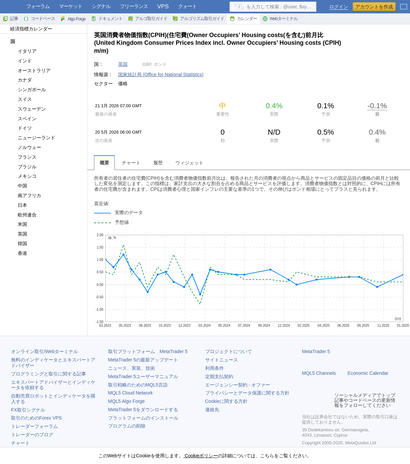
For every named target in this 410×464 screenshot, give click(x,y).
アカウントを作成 (374, 6)
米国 (18, 224)
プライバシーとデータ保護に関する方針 (247, 393)
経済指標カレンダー (27, 28)
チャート (20, 443)
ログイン (338, 6)
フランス (23, 157)
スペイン (23, 118)
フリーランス (134, 6)
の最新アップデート (143, 359)
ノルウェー (25, 147)
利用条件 (214, 368)
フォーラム (38, 6)
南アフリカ (25, 195)
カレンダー (243, 18)
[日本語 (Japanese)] (403, 4)
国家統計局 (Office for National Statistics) (160, 74)
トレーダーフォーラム (34, 426)
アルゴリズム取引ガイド (198, 18)
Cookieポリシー (200, 455)
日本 (18, 205)
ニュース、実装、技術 (131, 368)
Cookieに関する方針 (226, 401)
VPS (163, 6)
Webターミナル (280, 18)
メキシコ (23, 176)
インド (21, 60)
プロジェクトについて (228, 351)
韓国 (18, 243)
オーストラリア (30, 70)
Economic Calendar (367, 373)
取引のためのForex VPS (36, 418)
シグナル (101, 6)
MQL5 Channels (319, 373)
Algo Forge (73, 18)
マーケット (70, 6)
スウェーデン (28, 109)
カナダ (21, 80)
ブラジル (23, 166)
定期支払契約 (219, 376)
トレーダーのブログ (32, 434)
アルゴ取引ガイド (147, 18)
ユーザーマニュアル (143, 376)
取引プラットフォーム (148, 351)
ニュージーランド (32, 137)
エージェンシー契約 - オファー (237, 385)
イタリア (23, 51)
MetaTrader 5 (316, 351)
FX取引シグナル (28, 410)
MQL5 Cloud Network (130, 393)
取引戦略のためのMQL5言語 (138, 385)
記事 (10, 18)
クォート (187, 6)
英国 (18, 234)
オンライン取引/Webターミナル (44, 351)
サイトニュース (221, 359)
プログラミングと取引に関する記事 (48, 373)
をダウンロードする (143, 409)
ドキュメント (106, 18)
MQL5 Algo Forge (126, 401)
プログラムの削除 (127, 426)
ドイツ (21, 128)
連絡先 (212, 409)
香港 (18, 253)
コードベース (39, 18)
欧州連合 (23, 214)
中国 (18, 185)
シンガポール (28, 89)
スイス (21, 99)
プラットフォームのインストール (143, 418)
